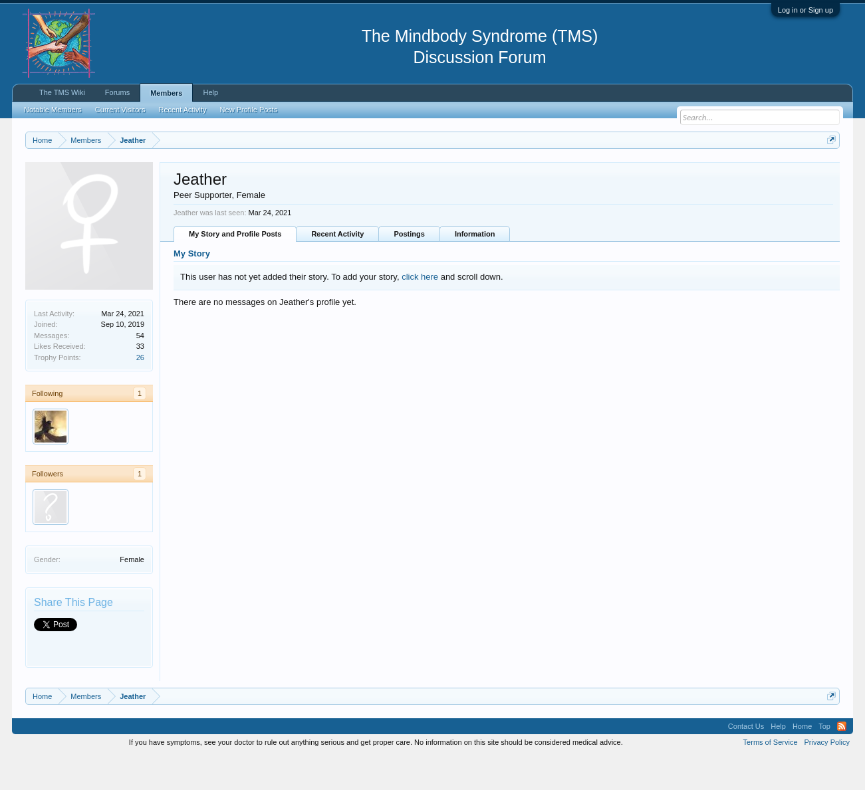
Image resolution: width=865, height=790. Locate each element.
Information (475, 268)
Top (824, 759)
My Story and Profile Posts (235, 268)
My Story (192, 287)
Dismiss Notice (829, 171)
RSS (841, 759)
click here (420, 310)
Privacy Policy (827, 775)
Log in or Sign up (805, 10)
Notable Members (53, 110)
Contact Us (746, 759)
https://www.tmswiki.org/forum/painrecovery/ (634, 172)
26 (140, 391)
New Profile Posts (249, 110)
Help (210, 92)
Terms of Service (770, 775)
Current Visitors (120, 110)
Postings (409, 268)
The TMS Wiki (62, 92)
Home (802, 759)
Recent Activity (337, 268)
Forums (117, 92)
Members (166, 93)
